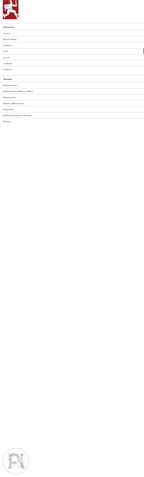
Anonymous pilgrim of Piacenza (17, 115)
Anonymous (8, 109)
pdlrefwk (7, 69)
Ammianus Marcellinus (13, 103)
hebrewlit (7, 45)
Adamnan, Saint (10, 85)
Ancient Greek (10, 39)
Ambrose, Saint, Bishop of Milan (18, 91)
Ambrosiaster (9, 97)
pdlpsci (6, 57)
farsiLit (6, 33)
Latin (5, 51)
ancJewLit (8, 63)
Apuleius (7, 121)
